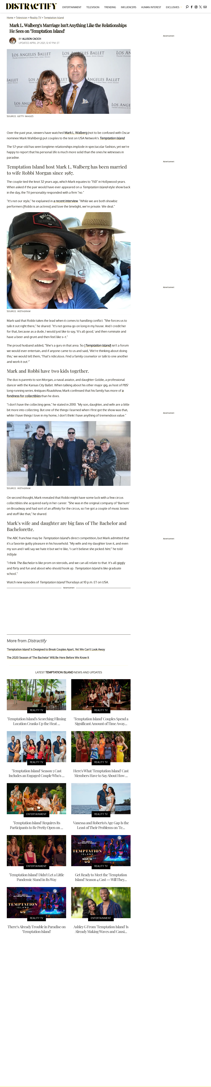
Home (10, 17)
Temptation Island (54, 17)
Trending (110, 7)
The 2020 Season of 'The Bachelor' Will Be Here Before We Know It (48, 657)
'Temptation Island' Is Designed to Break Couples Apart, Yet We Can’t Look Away (56, 649)
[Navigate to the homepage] (31, 6)
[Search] (187, 6)
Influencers (128, 7)
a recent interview (65, 201)
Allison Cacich (31, 38)
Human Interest (151, 7)
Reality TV (35, 17)
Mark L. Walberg (75, 133)
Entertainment (71, 7)
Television (92, 7)
